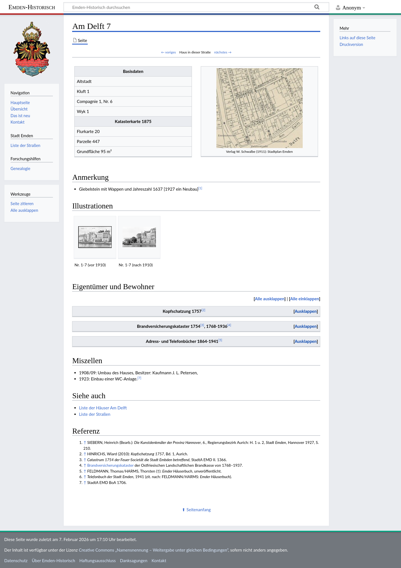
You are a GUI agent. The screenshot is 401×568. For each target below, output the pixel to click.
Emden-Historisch (31, 7)
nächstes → (222, 52)
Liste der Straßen (95, 414)
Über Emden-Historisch (53, 560)
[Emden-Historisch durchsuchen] (196, 7)
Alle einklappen (304, 298)
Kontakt (158, 560)
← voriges (168, 52)
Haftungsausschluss (97, 560)
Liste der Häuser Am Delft (103, 407)
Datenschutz (16, 560)
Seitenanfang (199, 509)
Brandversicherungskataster (110, 465)
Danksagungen (133, 560)
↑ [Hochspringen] (84, 442)
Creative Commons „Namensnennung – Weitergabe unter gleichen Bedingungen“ (153, 549)
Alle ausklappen (269, 298)
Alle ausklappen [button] (24, 210)
